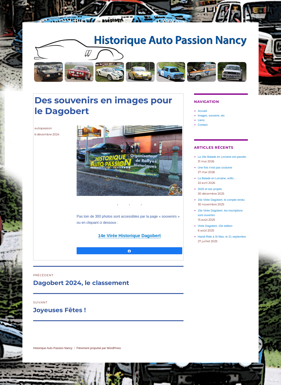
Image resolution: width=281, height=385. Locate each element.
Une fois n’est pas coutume (215, 167)
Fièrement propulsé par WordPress (98, 348)
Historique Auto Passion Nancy (52, 348)
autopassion (43, 128)
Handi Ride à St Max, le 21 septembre (222, 236)
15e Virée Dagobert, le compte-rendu (221, 199)
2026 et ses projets (210, 189)
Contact (203, 124)
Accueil (202, 111)
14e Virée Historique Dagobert (129, 235)
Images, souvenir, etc (211, 115)
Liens (201, 120)
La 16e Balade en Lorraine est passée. (222, 156)
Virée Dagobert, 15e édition (215, 225)
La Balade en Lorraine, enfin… (217, 178)
